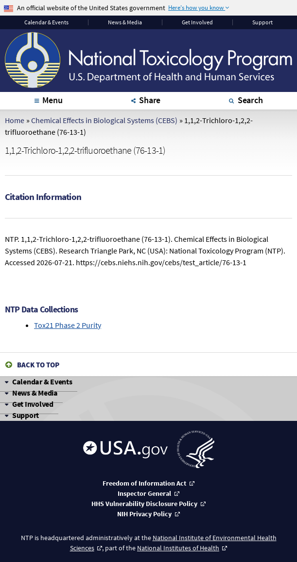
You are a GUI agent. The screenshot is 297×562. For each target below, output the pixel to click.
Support (262, 22)
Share (149, 100)
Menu (52, 100)
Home (14, 120)
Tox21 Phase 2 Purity (67, 325)
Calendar (46, 22)
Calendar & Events (42, 381)
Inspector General (144, 493)
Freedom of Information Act (144, 483)
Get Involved (197, 22)
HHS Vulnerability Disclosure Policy (144, 503)
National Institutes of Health (178, 548)
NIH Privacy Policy (144, 513)
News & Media (125, 22)
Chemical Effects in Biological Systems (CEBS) (104, 120)
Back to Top (38, 364)
